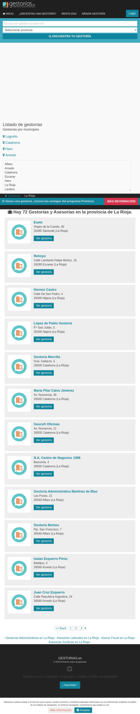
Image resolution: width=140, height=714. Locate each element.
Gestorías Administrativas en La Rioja (30, 637)
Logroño (10, 136)
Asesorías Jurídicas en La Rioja (69, 642)
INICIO (8, 13)
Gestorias (13, 195)
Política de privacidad (103, 676)
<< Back (60, 628)
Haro (8, 149)
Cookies (82, 676)
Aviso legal (67, 676)
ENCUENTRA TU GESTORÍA (70, 36)
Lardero (10, 189)
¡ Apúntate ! (70, 685)
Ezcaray (10, 176)
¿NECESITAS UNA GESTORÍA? (37, 13)
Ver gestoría (44, 238)
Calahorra (11, 143)
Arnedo (9, 155)
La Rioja (10, 185)
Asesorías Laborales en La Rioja (78, 637)
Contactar (51, 676)
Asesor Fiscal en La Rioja (117, 637)
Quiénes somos (33, 676)
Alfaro (8, 164)
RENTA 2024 (69, 13)
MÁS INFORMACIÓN (121, 201)
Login (132, 13)
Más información (60, 710)
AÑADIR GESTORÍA (93, 13)
